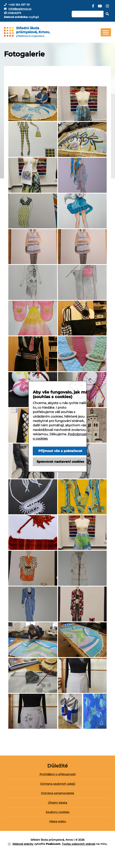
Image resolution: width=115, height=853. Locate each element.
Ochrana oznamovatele (57, 793)
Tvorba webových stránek (78, 843)
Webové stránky (22, 843)
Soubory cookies (57, 812)
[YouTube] (100, 7)
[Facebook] (93, 7)
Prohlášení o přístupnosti (58, 774)
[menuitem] (57, 775)
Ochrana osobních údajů (57, 784)
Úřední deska (57, 802)
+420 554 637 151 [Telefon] (19, 4)
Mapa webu (57, 821)
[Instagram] (107, 7)
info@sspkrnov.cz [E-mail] (19, 8)
